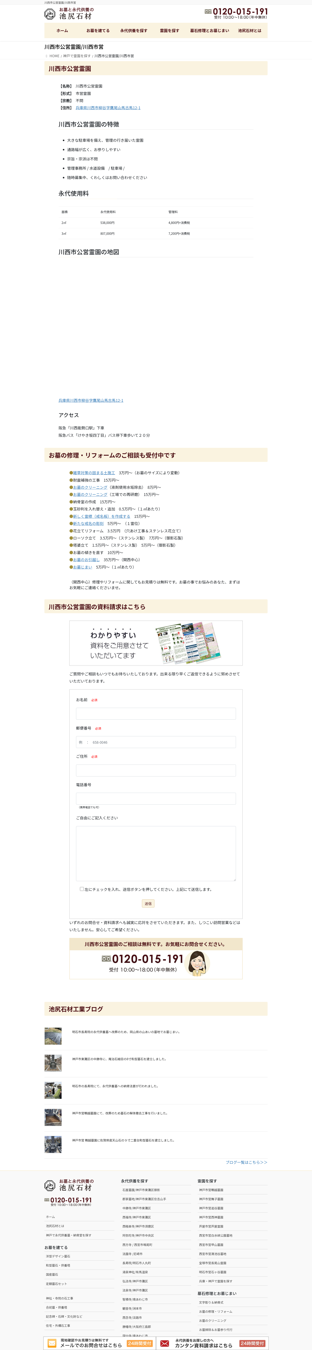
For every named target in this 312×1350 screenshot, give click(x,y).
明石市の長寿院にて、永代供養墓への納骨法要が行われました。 (116, 1086)
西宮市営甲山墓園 (211, 1244)
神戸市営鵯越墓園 (211, 1190)
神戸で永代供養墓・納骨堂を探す (68, 1235)
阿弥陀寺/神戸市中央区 (138, 1235)
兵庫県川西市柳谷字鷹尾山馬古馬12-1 (108, 107)
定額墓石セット (56, 1284)
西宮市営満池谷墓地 (212, 1254)
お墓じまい (82, 567)
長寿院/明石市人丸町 (136, 1263)
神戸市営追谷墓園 (211, 1208)
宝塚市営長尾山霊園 (212, 1263)
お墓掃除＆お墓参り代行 (215, 1329)
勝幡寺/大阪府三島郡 (136, 1326)
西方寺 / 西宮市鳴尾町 (137, 1244)
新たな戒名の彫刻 (88, 523)
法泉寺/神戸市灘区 (135, 1290)
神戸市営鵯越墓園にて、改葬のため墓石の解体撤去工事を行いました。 (120, 1113)
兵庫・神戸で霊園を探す (215, 1281)
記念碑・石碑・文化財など (64, 1316)
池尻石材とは (55, 1226)
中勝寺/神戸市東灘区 (136, 1208)
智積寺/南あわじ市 (135, 1299)
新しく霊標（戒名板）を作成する (101, 516)
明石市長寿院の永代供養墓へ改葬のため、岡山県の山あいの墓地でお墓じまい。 (126, 1032)
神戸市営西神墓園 (211, 1217)
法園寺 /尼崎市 (132, 1254)
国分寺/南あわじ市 (135, 1336)
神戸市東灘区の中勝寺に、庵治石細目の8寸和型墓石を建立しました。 (120, 1059)
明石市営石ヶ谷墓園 (212, 1272)
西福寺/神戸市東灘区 (136, 1217)
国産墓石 (52, 1274)
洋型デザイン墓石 (58, 1256)
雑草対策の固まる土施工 (94, 472)
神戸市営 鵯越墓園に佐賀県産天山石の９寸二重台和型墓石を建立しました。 (124, 1140)
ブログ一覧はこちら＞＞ (247, 1162)
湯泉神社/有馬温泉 (135, 1272)
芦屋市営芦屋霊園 (211, 1226)
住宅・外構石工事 (58, 1325)
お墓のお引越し (86, 559)
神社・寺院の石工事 (59, 1298)
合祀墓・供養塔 (56, 1307)
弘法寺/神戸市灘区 (135, 1281)
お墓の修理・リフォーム (215, 1311)
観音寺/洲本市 (133, 1308)
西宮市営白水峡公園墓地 (215, 1235)
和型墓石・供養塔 (58, 1265)
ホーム (50, 1217)
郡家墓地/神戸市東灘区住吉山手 (144, 1199)
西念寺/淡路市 (132, 1317)
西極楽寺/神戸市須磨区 (138, 1226)
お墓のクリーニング (90, 487)
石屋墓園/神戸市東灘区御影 (141, 1190)
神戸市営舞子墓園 (211, 1199)
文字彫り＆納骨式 (211, 1302)
